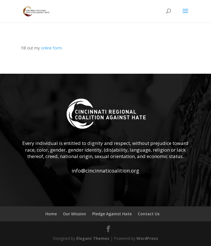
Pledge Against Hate (112, 213)
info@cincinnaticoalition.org (105, 170)
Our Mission (74, 213)
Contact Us (149, 213)
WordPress (147, 238)
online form (51, 48)
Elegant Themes (92, 238)
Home (51, 213)
